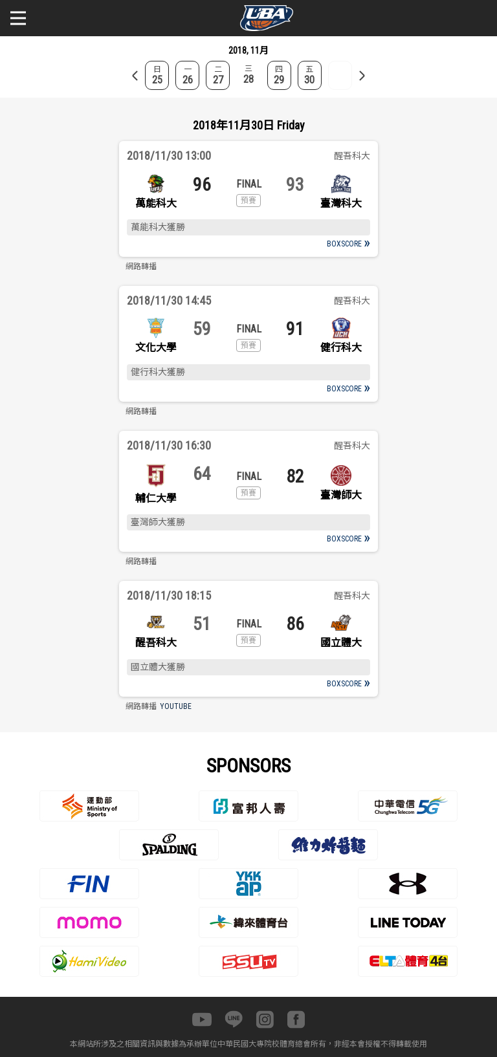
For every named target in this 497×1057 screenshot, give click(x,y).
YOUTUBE (176, 706)
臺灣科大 (341, 203)
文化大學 (156, 348)
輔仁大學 (156, 498)
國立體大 (341, 643)
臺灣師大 (341, 495)
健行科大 (341, 348)
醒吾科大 (156, 643)
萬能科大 (156, 203)
